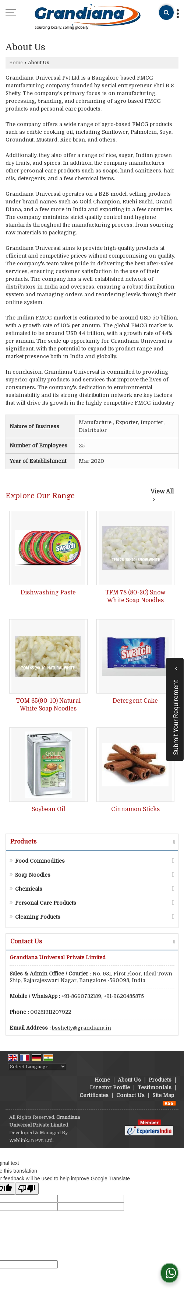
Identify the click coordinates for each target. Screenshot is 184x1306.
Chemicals (28, 889)
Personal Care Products (45, 903)
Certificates (94, 1095)
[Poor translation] (27, 1189)
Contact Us (130, 1095)
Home (16, 62)
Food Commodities (40, 861)
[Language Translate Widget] (37, 1066)
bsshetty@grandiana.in (81, 1028)
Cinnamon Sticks (135, 809)
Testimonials (154, 1087)
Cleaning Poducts (37, 917)
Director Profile (110, 1087)
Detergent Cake (135, 701)
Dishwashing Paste (48, 592)
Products (23, 841)
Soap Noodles (32, 875)
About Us (129, 1080)
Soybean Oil (48, 809)
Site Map (163, 1095)
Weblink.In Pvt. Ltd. (31, 1140)
